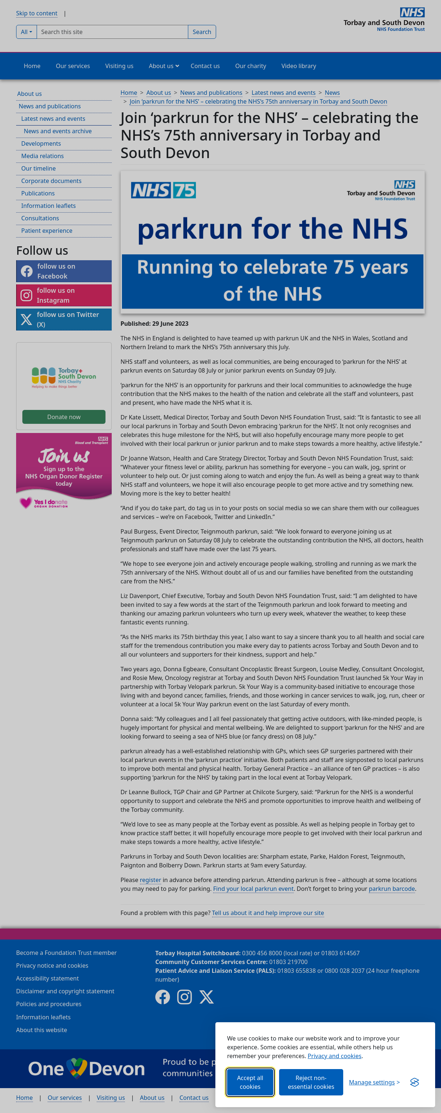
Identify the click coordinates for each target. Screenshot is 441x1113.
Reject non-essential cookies (311, 1082)
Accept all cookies (250, 1082)
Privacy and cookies (335, 1056)
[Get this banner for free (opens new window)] (414, 1082)
